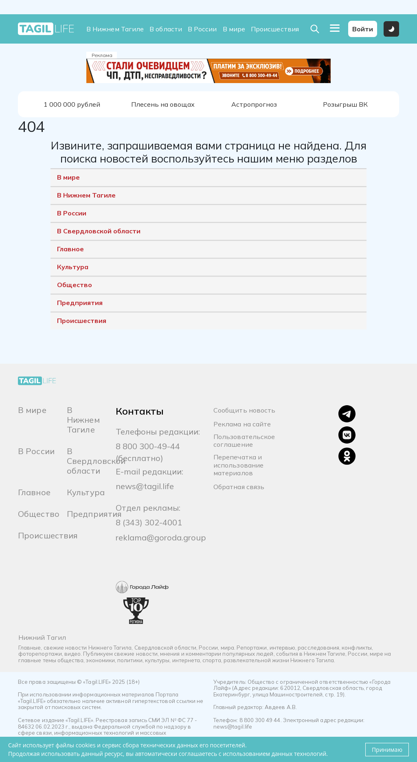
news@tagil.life (145, 486)
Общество (74, 285)
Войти (362, 29)
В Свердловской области (98, 231)
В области (165, 29)
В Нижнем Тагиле (115, 29)
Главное (70, 249)
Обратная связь (238, 487)
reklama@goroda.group (161, 537)
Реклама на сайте (242, 424)
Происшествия (275, 29)
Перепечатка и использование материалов (238, 465)
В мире (234, 29)
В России (202, 29)
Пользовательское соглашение (244, 440)
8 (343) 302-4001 (149, 522)
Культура (72, 267)
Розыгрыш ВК (345, 104)
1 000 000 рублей (72, 104)
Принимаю (387, 749)
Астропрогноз (254, 104)
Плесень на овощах (163, 104)
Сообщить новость (244, 410)
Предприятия (80, 303)
